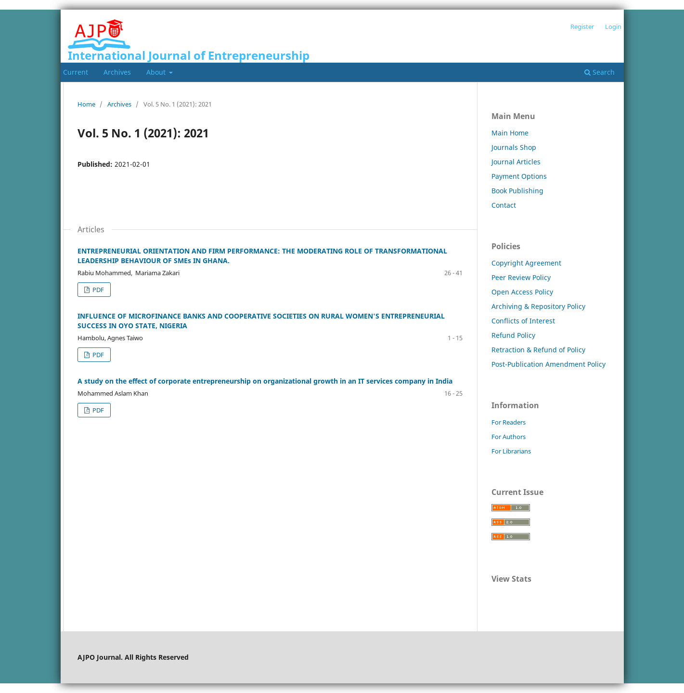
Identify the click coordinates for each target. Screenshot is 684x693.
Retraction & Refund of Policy (538, 349)
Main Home (510, 132)
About (157, 72)
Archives (117, 72)
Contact (503, 205)
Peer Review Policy (521, 277)
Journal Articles (516, 161)
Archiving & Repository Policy (538, 306)
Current (75, 72)
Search (599, 72)
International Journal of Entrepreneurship (189, 55)
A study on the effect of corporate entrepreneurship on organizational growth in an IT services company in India (264, 381)
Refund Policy (513, 335)
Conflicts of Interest (523, 320)
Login (613, 26)
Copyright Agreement (526, 262)
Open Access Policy (522, 291)
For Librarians (511, 451)
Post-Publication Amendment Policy (548, 364)
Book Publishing (517, 190)
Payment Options (519, 176)
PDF (97, 289)
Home (86, 104)
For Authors (508, 436)
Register (582, 26)
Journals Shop (513, 147)
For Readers (508, 422)
